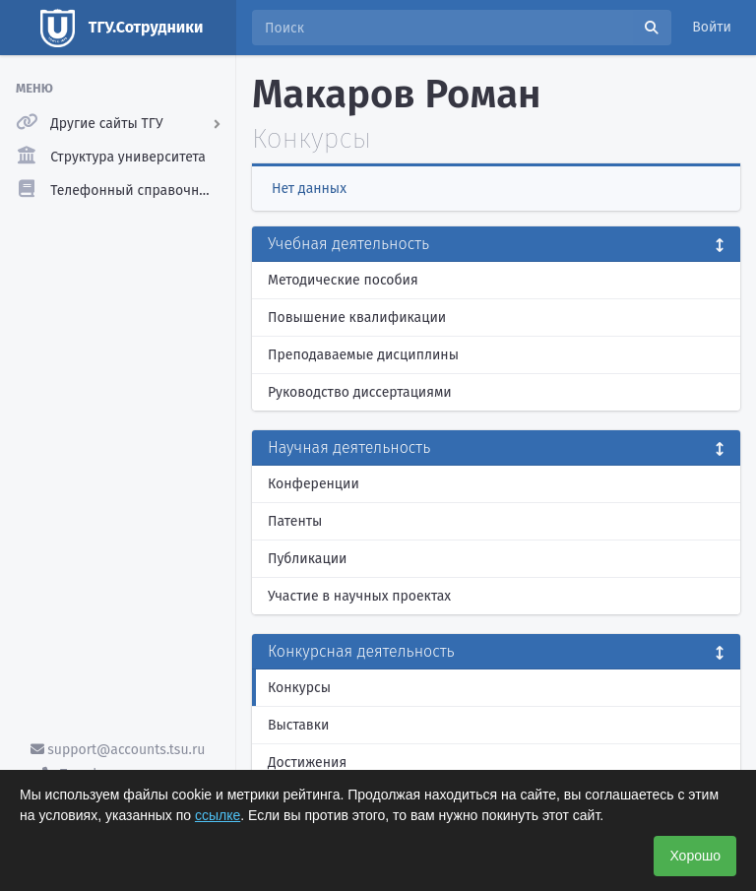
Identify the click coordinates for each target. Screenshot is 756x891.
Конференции (313, 484)
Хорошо (695, 855)
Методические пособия (343, 280)
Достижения (307, 762)
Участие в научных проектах (359, 596)
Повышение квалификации (357, 317)
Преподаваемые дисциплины (363, 355)
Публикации (307, 558)
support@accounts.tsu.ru (118, 749)
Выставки (298, 725)
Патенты (295, 521)
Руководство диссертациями (360, 392)
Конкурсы (299, 687)
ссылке (217, 815)
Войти (711, 27)
